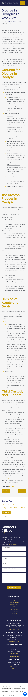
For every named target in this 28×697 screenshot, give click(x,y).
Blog (14, 615)
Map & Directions (14, 669)
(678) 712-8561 (13, 544)
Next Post (22, 491)
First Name (6, 547)
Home (14, 600)
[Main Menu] (22, 3)
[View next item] (8, 517)
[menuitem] (14, 600)
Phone (5, 558)
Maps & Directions (14, 629)
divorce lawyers (6, 478)
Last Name (6, 553)
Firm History (14, 611)
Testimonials (14, 609)
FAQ (14, 607)
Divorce (11, 486)
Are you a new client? (9, 568)
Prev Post (6, 491)
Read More (6, 512)
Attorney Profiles (14, 602)
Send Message (14, 588)
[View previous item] (2, 517)
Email (4, 563)
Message (5, 574)
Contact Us (14, 613)
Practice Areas (14, 604)
